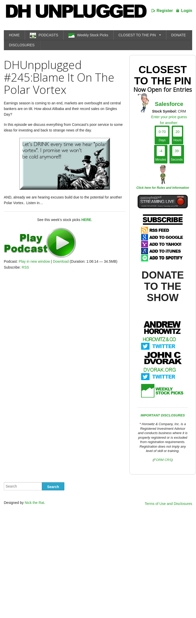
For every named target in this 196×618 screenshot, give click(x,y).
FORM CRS (163, 460)
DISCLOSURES (21, 45)
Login (186, 10)
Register (165, 10)
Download (61, 261)
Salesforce (169, 104)
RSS (25, 267)
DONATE (178, 35)
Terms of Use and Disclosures (168, 504)
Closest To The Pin (162, 75)
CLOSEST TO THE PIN (137, 35)
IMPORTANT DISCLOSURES (163, 415)
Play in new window (34, 261)
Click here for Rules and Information (162, 188)
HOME (14, 35)
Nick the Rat (34, 503)
